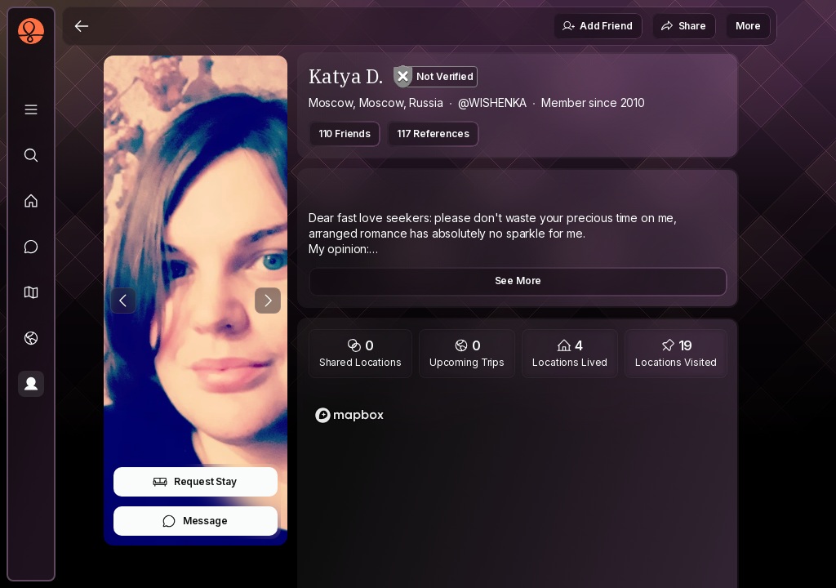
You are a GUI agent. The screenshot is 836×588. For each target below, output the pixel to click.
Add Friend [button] (597, 26)
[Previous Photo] (123, 300)
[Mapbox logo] (349, 415)
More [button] (748, 26)
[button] (31, 292)
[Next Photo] (268, 300)
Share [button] (683, 26)
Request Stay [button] (195, 481)
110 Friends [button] (344, 133)
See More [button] (518, 280)
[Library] (31, 109)
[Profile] (31, 384)
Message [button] (195, 521)
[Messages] (31, 247)
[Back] (82, 26)
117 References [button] (433, 133)
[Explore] (31, 155)
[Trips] (31, 338)
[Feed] (31, 201)
